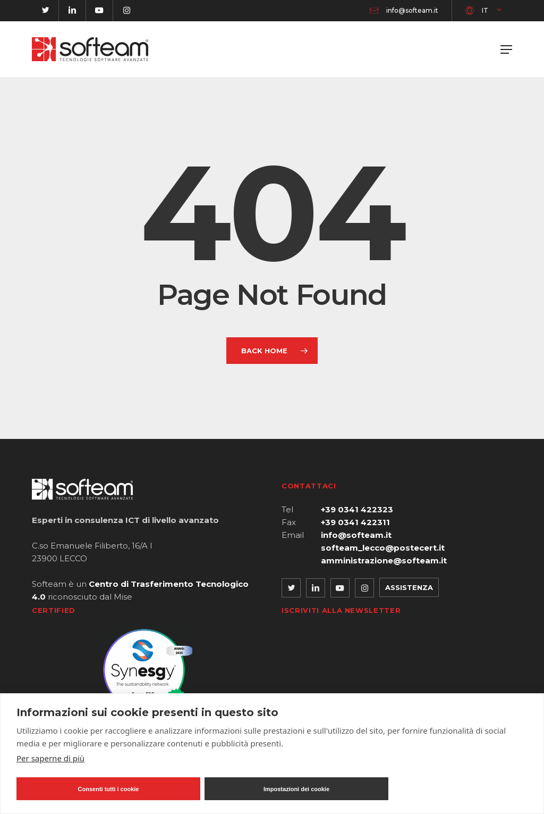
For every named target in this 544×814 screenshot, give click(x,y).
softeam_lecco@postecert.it (383, 548)
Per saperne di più (50, 758)
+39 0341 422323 (357, 509)
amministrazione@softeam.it (384, 560)
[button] (506, 49)
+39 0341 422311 (355, 522)
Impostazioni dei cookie (296, 789)
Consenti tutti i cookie (108, 789)
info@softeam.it (356, 535)
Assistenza (409, 587)
